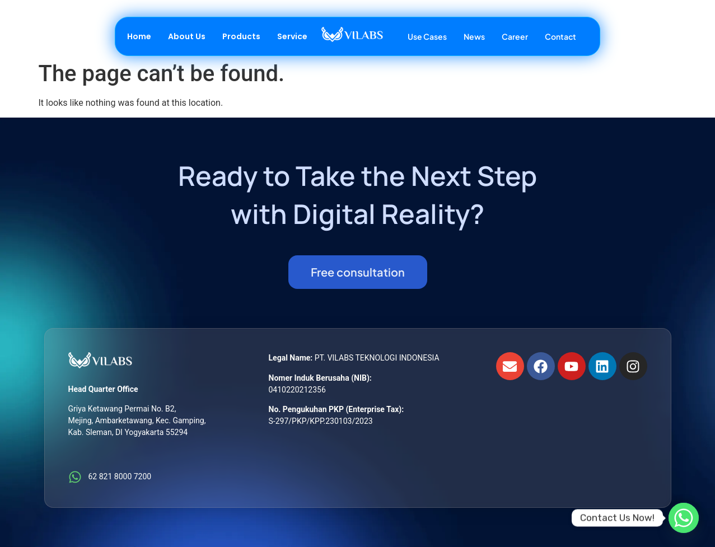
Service (292, 36)
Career (515, 36)
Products (241, 36)
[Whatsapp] (684, 518)
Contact (560, 36)
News (474, 36)
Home (139, 36)
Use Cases (427, 36)
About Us (186, 36)
